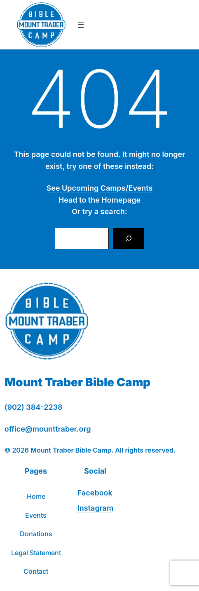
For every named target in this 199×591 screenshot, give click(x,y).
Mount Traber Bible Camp (77, 382)
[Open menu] (81, 25)
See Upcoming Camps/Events (100, 188)
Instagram (95, 508)
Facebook (94, 492)
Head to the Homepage (99, 200)
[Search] (128, 238)
